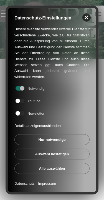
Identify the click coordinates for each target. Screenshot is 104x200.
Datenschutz (24, 183)
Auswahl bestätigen (52, 153)
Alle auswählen (52, 168)
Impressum (47, 183)
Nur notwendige (51, 139)
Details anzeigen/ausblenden (37, 125)
